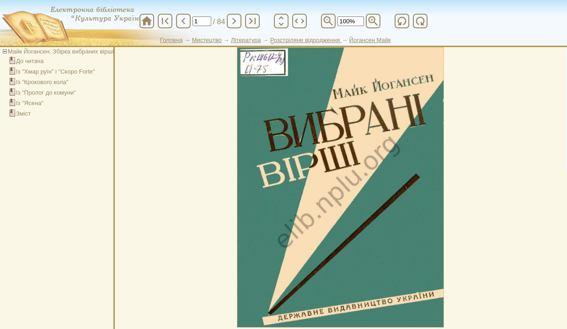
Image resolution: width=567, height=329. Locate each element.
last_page (252, 21)
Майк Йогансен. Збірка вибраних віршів (62, 51)
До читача (30, 61)
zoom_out (328, 21)
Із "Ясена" (29, 103)
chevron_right (234, 21)
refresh (402, 21)
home (146, 21)
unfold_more (281, 21)
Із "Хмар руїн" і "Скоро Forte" (55, 71)
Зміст (23, 113)
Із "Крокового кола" (42, 82)
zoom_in (373, 21)
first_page (165, 21)
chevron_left (183, 21)
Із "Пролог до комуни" (46, 92)
